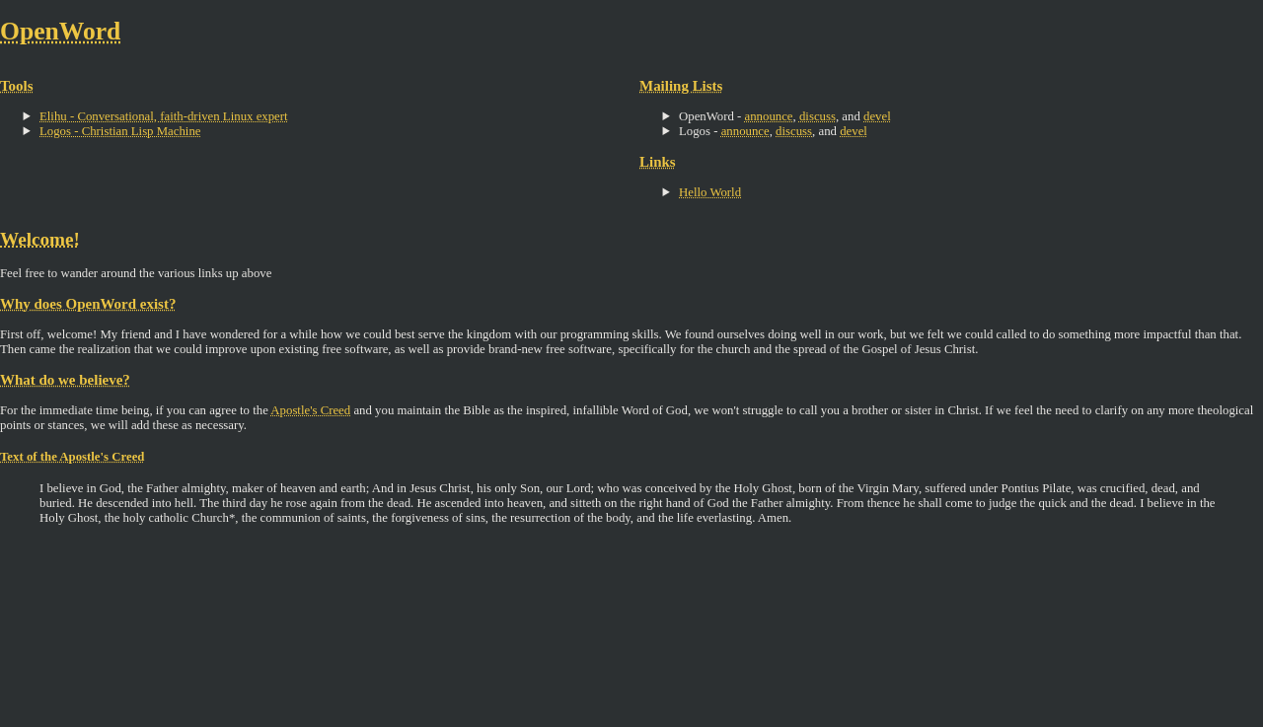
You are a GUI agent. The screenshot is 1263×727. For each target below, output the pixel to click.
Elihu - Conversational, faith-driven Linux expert (163, 116)
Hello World (710, 192)
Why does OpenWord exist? (88, 304)
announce (769, 116)
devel (877, 116)
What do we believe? (65, 380)
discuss (817, 116)
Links (657, 162)
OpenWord (60, 31)
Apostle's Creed (310, 410)
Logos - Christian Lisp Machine (120, 131)
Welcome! (40, 239)
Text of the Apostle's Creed (72, 457)
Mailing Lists (680, 86)
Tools (17, 86)
